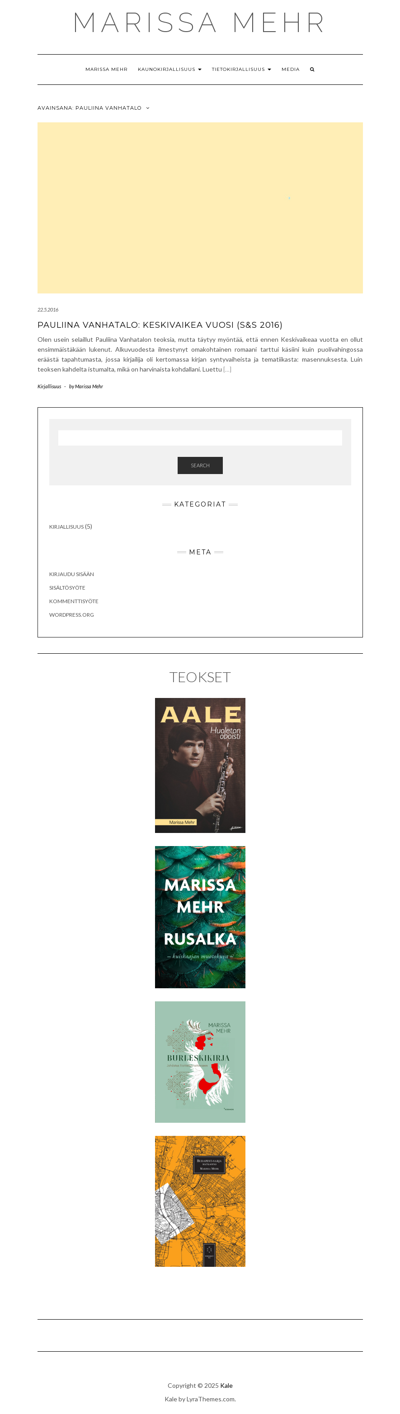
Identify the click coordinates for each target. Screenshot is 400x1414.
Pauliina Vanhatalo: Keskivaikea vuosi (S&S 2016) (160, 325)
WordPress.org (71, 614)
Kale (226, 1385)
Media (291, 69)
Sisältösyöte (67, 587)
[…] (227, 369)
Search (200, 465)
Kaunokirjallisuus (170, 69)
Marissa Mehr (106, 69)
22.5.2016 (48, 309)
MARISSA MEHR (200, 22)
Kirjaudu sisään (71, 574)
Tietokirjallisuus (241, 69)
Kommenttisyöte (74, 601)
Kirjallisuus (49, 386)
